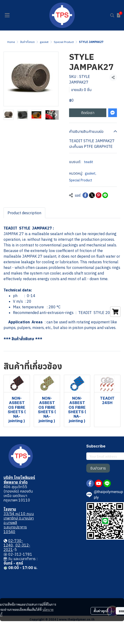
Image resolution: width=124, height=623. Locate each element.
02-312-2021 (17, 547)
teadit (88, 162)
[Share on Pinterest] (98, 195)
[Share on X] (92, 195)
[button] (112, 15)
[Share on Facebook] (85, 195)
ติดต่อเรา (87, 112)
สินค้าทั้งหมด (27, 42)
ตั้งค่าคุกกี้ (101, 611)
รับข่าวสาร (98, 468)
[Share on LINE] (105, 195)
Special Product (64, 42)
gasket (44, 42)
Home (11, 42)
